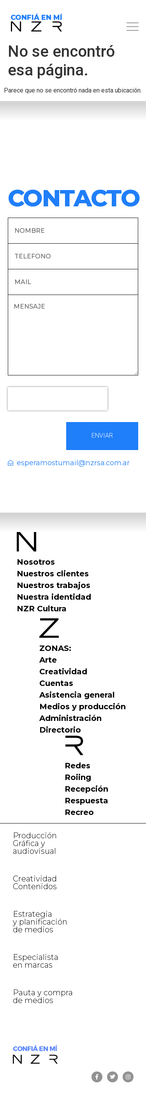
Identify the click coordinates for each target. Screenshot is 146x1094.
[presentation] (57, 398)
